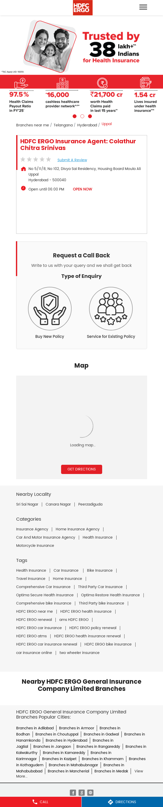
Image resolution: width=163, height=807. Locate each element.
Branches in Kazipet (59, 759)
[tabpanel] (81, 67)
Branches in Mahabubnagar (73, 765)
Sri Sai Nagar (27, 504)
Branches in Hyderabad (66, 740)
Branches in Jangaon (52, 747)
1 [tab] (74, 115)
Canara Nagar (58, 504)
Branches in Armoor (76, 728)
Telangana (63, 125)
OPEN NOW (82, 189)
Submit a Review (72, 160)
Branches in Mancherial (68, 771)
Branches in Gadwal (101, 734)
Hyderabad (87, 125)
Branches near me (32, 125)
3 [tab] (89, 115)
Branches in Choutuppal (56, 734)
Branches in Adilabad (35, 728)
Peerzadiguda (90, 504)
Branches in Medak (111, 771)
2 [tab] (81, 115)
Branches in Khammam (102, 759)
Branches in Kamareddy (64, 753)
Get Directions (82, 469)
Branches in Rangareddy (98, 747)
